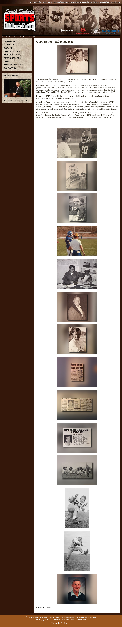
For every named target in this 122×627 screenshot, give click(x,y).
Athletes (9, 45)
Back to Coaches (44, 607)
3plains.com (65, 623)
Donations (10, 61)
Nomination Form (14, 65)
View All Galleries (16, 100)
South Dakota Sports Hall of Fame (45, 617)
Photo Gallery (12, 58)
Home (10, 37)
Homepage (9, 41)
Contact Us (10, 68)
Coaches (16, 37)
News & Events (12, 55)
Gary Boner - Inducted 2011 (28, 37)
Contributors (12, 51)
